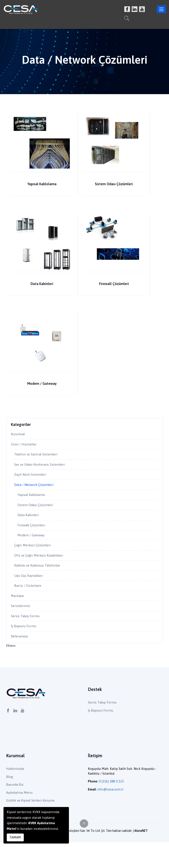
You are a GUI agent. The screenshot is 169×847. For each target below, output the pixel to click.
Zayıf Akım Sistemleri (31, 476)
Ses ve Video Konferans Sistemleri (41, 465)
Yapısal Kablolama (41, 184)
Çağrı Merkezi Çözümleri (34, 548)
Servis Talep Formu (26, 620)
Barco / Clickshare (28, 589)
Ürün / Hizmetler (24, 445)
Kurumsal (18, 434)
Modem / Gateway (42, 383)
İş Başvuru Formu (24, 630)
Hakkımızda (15, 773)
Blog (9, 781)
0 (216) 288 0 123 (111, 786)
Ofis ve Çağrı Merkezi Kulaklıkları (40, 558)
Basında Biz (15, 789)
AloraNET (141, 835)
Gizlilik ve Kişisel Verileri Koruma (30, 805)
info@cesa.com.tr (110, 794)
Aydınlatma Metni (19, 797)
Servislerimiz (21, 610)
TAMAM (15, 837)
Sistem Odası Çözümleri (114, 184)
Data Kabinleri (42, 284)
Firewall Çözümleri (114, 284)
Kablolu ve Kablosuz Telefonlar (38, 568)
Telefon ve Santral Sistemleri (37, 455)
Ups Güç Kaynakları (29, 579)
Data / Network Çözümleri (34, 486)
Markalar (18, 600)
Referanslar (20, 641)
